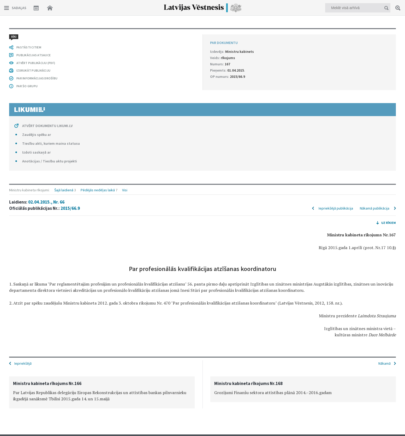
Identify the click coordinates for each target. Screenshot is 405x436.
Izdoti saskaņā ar (36, 152)
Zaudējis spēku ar (36, 134)
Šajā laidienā (63, 190)
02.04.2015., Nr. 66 (46, 202)
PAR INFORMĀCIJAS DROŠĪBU (36, 78)
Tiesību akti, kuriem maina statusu (51, 143)
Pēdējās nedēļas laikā (98, 190)
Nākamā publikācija (374, 208)
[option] (102, 392)
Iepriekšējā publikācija (336, 208)
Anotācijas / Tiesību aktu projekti (49, 161)
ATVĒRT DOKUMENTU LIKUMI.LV (47, 125)
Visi (124, 190)
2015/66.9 (70, 208)
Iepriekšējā (23, 363)
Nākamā (384, 363)
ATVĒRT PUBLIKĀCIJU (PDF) (35, 63)
